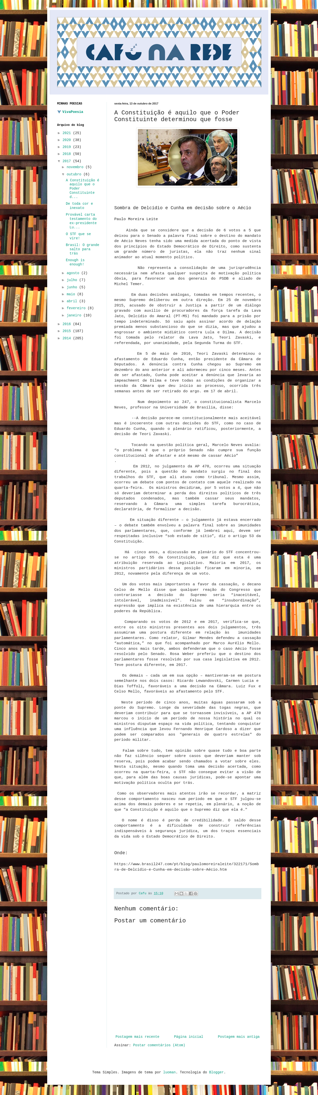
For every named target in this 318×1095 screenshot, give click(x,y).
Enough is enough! (75, 262)
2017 (68, 161)
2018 (68, 154)
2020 (68, 140)
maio (72, 294)
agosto (74, 273)
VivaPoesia (72, 112)
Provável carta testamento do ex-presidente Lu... (81, 221)
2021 (68, 133)
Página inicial (188, 1037)
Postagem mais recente (137, 1037)
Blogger (216, 1072)
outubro (75, 174)
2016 (68, 324)
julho (73, 280)
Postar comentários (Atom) (159, 1045)
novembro (76, 167)
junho (73, 287)
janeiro (75, 315)
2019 (68, 147)
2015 (68, 331)
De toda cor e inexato (79, 206)
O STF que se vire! (78, 236)
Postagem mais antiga (239, 1037)
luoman (169, 1072)
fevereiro (77, 308)
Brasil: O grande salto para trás (82, 249)
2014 (68, 338)
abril (73, 301)
